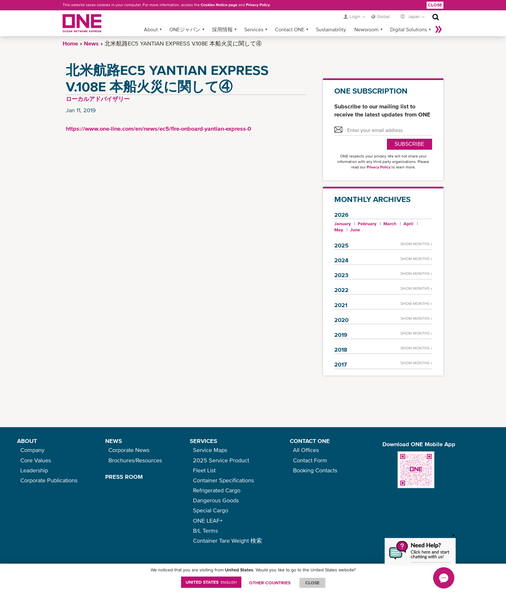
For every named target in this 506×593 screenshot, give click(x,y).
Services (253, 29)
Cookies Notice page (219, 5)
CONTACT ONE (310, 440)
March (389, 223)
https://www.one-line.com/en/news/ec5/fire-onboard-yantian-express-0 (158, 128)
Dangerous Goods (216, 500)
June (355, 229)
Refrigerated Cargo (216, 490)
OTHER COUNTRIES (269, 582)
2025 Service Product (221, 460)
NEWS (113, 440)
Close (435, 4)
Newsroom (366, 29)
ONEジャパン (184, 29)
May (338, 229)
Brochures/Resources (135, 460)
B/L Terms (205, 530)
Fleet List (204, 470)
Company (32, 450)
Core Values (35, 460)
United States (211, 582)
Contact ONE (289, 29)
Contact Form (310, 460)
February (367, 223)
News (91, 43)
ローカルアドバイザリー (98, 98)
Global (383, 16)
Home (70, 43)
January (342, 223)
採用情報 (222, 29)
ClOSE (312, 582)
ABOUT (27, 440)
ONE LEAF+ (208, 520)
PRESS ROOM (124, 476)
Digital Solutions (408, 29)
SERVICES (203, 440)
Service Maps (210, 450)
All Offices (306, 450)
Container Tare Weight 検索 (227, 540)
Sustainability (331, 29)
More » (438, 29)
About (151, 29)
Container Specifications (223, 480)
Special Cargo (210, 510)
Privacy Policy (258, 5)
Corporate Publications (48, 480)
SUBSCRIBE (409, 144)
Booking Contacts (315, 470)
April (408, 223)
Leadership (34, 470)
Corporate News (128, 450)
